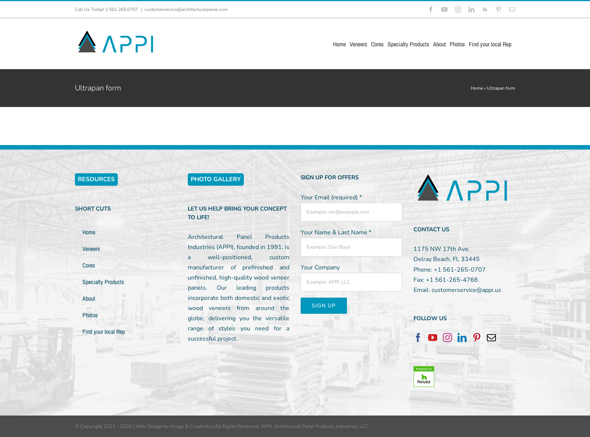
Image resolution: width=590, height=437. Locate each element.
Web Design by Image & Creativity (173, 426)
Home (477, 88)
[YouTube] (432, 337)
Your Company (320, 267)
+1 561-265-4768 (452, 280)
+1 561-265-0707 (460, 270)
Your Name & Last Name (336, 232)
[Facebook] (418, 337)
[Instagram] (447, 337)
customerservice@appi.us (466, 290)
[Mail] (491, 337)
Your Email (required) (331, 197)
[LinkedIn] (462, 337)
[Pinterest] (476, 337)
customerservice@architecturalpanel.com (186, 9)
